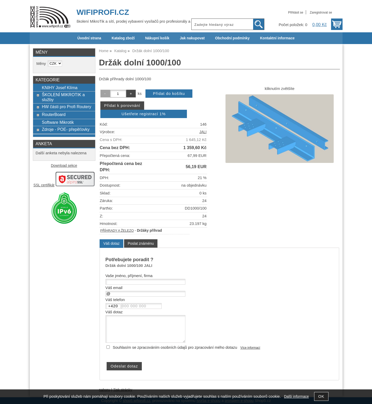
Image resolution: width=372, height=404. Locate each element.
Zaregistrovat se (321, 12)
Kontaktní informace (277, 38)
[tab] (111, 243)
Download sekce (64, 166)
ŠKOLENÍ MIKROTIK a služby (63, 97)
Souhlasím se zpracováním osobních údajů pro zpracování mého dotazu (175, 347)
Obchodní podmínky (232, 38)
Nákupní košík (157, 38)
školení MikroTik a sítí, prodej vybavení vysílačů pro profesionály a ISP (137, 21)
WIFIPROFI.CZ (103, 12)
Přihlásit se (295, 12)
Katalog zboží (123, 38)
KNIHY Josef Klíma (59, 87)
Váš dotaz (111, 243)
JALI (202, 132)
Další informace (296, 397)
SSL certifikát (43, 185)
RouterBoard (53, 114)
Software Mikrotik (58, 122)
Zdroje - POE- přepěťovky (65, 129)
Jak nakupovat (192, 38)
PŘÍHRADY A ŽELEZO (117, 230)
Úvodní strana (89, 38)
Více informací (250, 348)
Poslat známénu (141, 243)
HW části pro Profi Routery (66, 106)
